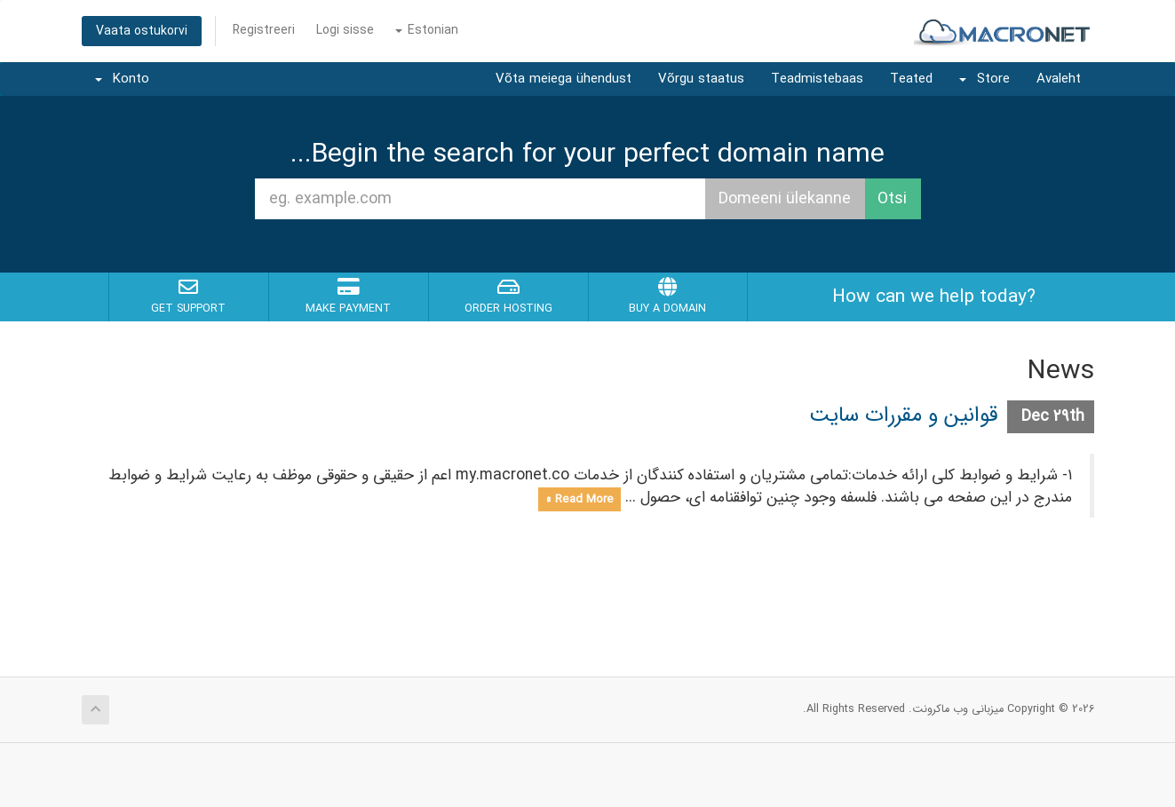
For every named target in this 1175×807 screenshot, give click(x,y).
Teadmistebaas (817, 79)
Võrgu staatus (701, 79)
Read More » (579, 498)
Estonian (426, 30)
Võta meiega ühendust (563, 79)
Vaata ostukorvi (141, 31)
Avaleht (1058, 79)
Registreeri (264, 30)
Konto (122, 79)
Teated (911, 79)
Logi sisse (345, 30)
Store (984, 79)
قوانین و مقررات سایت (903, 415)
